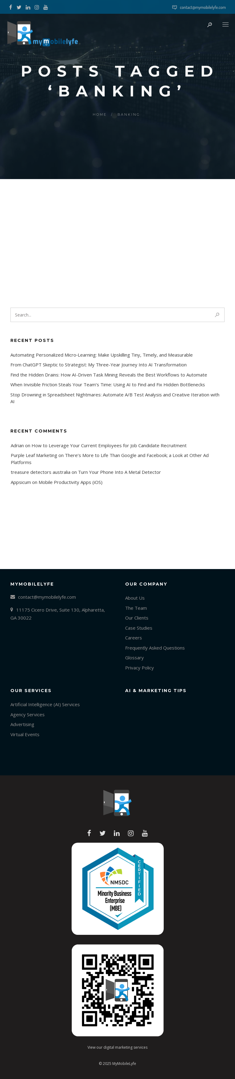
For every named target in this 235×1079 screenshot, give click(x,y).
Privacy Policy (139, 668)
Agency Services (27, 714)
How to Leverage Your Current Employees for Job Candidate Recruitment (109, 445)
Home (100, 114)
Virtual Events (24, 734)
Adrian (17, 445)
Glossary (134, 657)
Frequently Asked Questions (155, 648)
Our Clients (136, 618)
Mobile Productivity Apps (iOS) (71, 482)
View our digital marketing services (117, 1047)
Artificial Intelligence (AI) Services (45, 704)
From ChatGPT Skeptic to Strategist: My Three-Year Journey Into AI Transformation (98, 365)
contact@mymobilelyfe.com (203, 7)
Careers (133, 638)
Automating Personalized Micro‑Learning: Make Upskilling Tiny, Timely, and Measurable (101, 355)
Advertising (22, 724)
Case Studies (138, 628)
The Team (136, 608)
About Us (135, 598)
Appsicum (21, 482)
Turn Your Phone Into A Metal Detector (119, 472)
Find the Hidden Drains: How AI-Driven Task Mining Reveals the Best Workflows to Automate (108, 375)
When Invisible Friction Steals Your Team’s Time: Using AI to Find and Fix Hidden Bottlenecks (107, 384)
